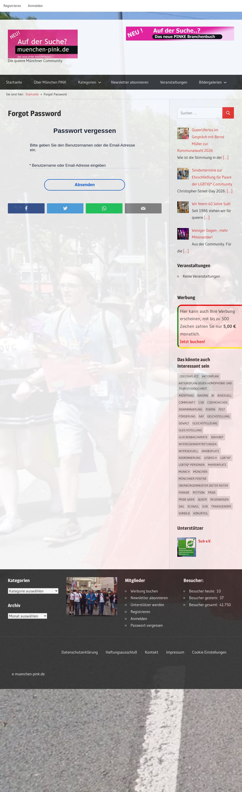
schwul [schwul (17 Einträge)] (193, 506)
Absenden (85, 184)
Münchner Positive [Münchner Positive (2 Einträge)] (193, 478)
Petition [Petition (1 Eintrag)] (199, 492)
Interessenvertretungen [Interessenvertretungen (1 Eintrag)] (198, 444)
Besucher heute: (203, 591)
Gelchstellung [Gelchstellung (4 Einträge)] (218, 416)
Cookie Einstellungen (209, 652)
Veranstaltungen (173, 82)
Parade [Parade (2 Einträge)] (184, 492)
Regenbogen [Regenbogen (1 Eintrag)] (219, 499)
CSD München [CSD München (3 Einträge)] (217, 402)
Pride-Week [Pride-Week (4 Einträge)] (186, 499)
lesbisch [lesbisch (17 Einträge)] (210, 458)
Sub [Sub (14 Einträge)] (205, 506)
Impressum (175, 652)
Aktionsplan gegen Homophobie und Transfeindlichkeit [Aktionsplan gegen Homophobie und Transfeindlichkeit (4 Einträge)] (205, 385)
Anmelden (35, 5)
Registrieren (12, 5)
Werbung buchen (144, 591)
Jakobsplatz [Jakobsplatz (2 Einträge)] (210, 451)
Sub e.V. (204, 540)
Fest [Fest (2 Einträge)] (222, 409)
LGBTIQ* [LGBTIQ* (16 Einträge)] (225, 458)
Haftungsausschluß (121, 652)
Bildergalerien (213, 82)
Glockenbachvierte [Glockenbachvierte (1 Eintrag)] (193, 437)
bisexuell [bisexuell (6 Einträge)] (224, 395)
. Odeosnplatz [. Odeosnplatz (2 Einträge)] (189, 376)
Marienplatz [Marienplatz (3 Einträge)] (217, 464)
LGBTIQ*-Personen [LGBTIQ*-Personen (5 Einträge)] (192, 464)
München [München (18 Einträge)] (200, 471)
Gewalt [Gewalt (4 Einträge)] (184, 423)
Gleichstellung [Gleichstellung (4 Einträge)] (190, 430)
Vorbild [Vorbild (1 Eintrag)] (184, 513)
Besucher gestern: (204, 597)
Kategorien (89, 82)
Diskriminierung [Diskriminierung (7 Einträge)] (190, 409)
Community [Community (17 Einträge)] (187, 402)
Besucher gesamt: (204, 604)
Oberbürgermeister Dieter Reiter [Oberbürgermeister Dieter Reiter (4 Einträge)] (203, 485)
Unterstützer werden (147, 604)
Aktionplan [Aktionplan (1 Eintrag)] (210, 376)
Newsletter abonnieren (129, 82)
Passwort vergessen (147, 625)
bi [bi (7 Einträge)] (212, 395)
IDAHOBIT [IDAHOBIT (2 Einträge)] (217, 437)
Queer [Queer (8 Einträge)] (202, 499)
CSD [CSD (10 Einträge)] (201, 402)
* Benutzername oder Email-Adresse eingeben (67, 165)
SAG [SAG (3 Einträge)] (181, 506)
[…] (226, 157)
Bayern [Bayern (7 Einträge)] (202, 395)
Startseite (14, 82)
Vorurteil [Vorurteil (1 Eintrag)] (200, 513)
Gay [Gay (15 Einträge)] (201, 416)
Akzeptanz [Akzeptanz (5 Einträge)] (186, 395)
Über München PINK (50, 82)
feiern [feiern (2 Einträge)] (210, 409)
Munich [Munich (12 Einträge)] (184, 471)
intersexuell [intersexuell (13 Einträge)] (188, 451)
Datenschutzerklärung (79, 652)
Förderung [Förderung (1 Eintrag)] (187, 416)
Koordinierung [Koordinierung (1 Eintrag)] (190, 458)
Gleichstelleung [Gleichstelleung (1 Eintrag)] (205, 423)
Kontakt (151, 652)
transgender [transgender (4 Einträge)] (221, 506)
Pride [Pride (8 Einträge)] (212, 492)
